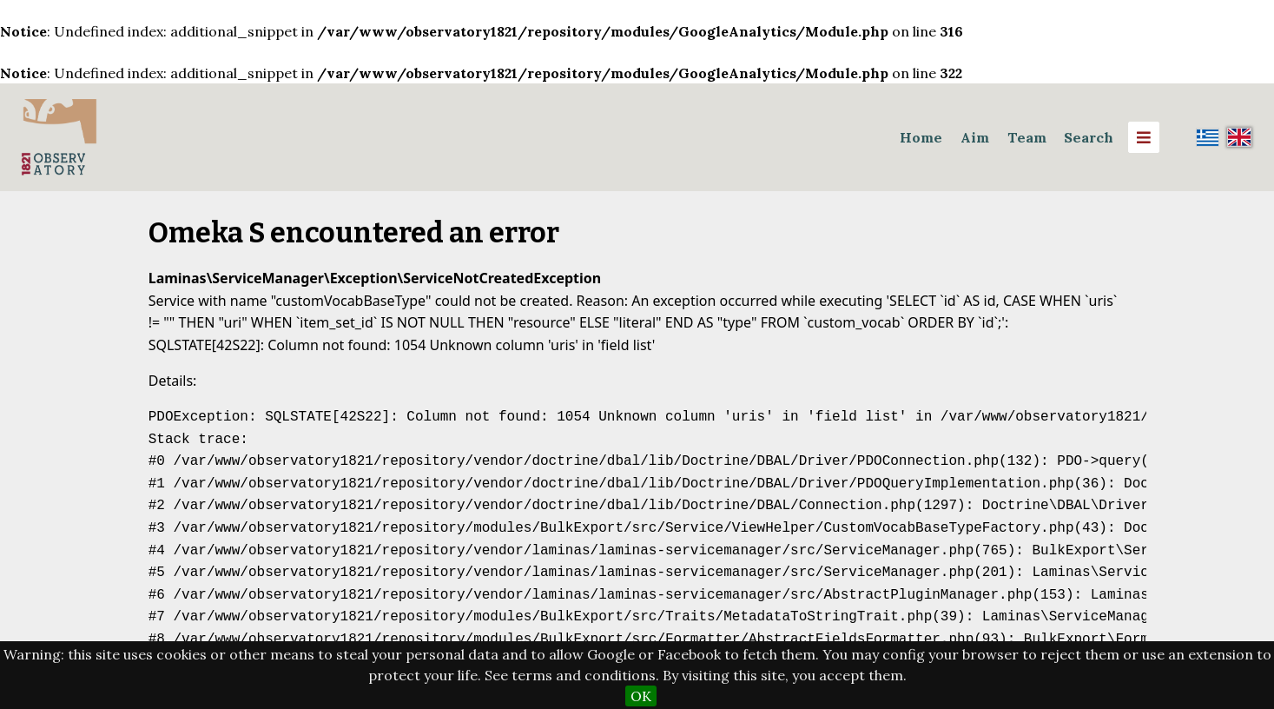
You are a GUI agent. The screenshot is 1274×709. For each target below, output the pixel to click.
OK (640, 696)
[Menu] (1143, 137)
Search (1088, 137)
